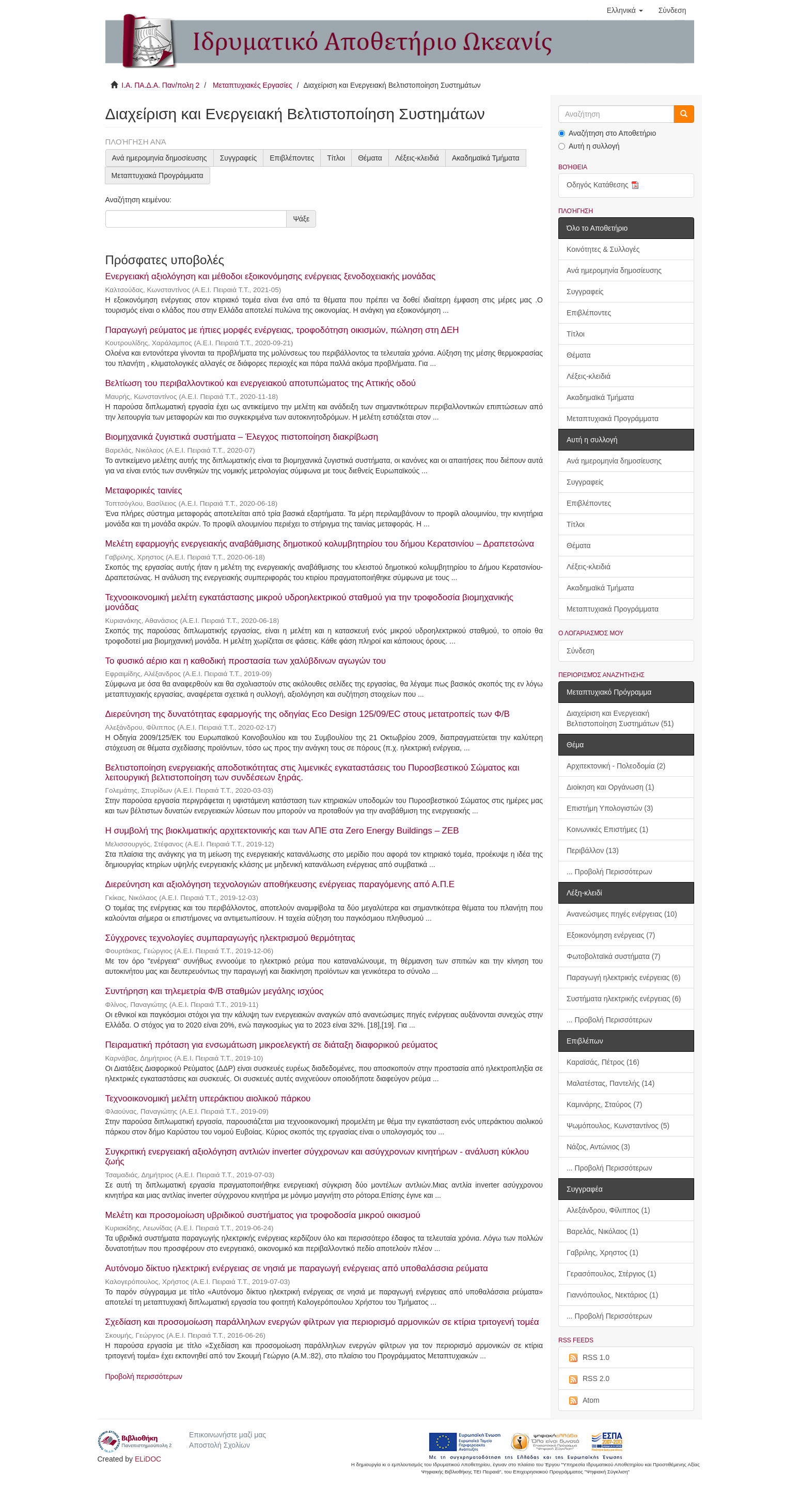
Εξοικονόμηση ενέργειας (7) (611, 935)
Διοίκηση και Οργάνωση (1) (610, 787)
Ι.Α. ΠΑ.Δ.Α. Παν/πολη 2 (160, 85)
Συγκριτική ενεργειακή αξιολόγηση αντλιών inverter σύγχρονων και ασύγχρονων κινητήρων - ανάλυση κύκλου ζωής (317, 1156)
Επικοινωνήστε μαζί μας (227, 1435)
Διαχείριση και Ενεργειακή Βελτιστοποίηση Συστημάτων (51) (620, 718)
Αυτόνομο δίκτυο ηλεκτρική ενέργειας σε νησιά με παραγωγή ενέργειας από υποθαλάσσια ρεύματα (296, 1268)
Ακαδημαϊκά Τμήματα (486, 158)
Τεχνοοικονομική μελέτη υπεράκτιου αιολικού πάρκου (208, 1098)
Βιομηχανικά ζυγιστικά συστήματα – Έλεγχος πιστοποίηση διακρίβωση (242, 437)
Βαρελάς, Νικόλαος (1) (602, 1231)
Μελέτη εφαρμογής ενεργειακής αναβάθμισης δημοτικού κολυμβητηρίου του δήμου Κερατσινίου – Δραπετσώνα (320, 544)
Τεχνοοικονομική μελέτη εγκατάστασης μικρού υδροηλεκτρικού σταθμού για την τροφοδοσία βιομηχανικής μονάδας (309, 602)
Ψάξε (301, 219)
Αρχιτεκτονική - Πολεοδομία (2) (616, 766)
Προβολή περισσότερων (144, 1376)
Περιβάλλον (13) (593, 850)
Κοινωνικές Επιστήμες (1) (607, 829)
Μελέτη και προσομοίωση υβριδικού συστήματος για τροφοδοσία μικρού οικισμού (262, 1215)
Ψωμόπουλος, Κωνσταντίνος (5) (618, 1125)
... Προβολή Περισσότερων (609, 872)
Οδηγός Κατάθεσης (604, 185)
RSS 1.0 (588, 1357)
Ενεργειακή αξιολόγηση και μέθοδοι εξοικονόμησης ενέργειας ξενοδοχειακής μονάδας (270, 276)
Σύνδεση (580, 651)
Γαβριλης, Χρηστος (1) (602, 1252)
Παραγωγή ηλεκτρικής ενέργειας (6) (624, 977)
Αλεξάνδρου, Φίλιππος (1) (608, 1210)
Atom (583, 1400)
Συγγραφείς (238, 158)
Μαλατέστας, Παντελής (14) (610, 1083)
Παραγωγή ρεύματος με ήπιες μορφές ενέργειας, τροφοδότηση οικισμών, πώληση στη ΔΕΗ (282, 330)
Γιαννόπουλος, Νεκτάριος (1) (612, 1295)
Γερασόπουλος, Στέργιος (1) (611, 1274)
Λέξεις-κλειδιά (417, 158)
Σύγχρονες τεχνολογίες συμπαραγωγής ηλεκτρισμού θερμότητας (230, 938)
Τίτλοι (336, 158)
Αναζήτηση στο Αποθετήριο (607, 133)
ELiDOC (148, 1459)
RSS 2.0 (588, 1379)
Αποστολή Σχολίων (219, 1445)
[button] (625, 10)
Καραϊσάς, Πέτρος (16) (603, 1062)
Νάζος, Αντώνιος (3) (598, 1147)
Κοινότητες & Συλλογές (603, 249)
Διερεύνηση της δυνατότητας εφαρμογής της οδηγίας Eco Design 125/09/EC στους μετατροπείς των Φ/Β (307, 714)
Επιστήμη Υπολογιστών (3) (610, 808)
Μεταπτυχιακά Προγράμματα (157, 175)
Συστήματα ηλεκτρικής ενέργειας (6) (624, 999)
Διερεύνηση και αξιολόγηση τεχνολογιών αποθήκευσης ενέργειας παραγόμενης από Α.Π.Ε (280, 884)
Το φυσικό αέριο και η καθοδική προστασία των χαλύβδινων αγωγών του (245, 661)
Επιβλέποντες (292, 158)
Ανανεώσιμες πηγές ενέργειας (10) (622, 914)
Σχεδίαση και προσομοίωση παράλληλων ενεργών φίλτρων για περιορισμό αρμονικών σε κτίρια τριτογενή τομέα (322, 1322)
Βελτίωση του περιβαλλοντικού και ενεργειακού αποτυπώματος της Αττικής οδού (260, 383)
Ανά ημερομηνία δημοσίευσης (159, 158)
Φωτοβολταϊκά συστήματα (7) (614, 956)
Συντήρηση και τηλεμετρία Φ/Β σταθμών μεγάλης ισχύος (214, 991)
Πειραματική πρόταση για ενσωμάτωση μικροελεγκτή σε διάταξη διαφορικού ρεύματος (271, 1045)
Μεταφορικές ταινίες (143, 490)
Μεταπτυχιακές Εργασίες (252, 85)
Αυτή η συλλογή (589, 146)
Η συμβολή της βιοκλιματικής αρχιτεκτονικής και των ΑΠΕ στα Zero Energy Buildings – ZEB (282, 831)
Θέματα (370, 158)
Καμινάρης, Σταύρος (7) (604, 1104)
